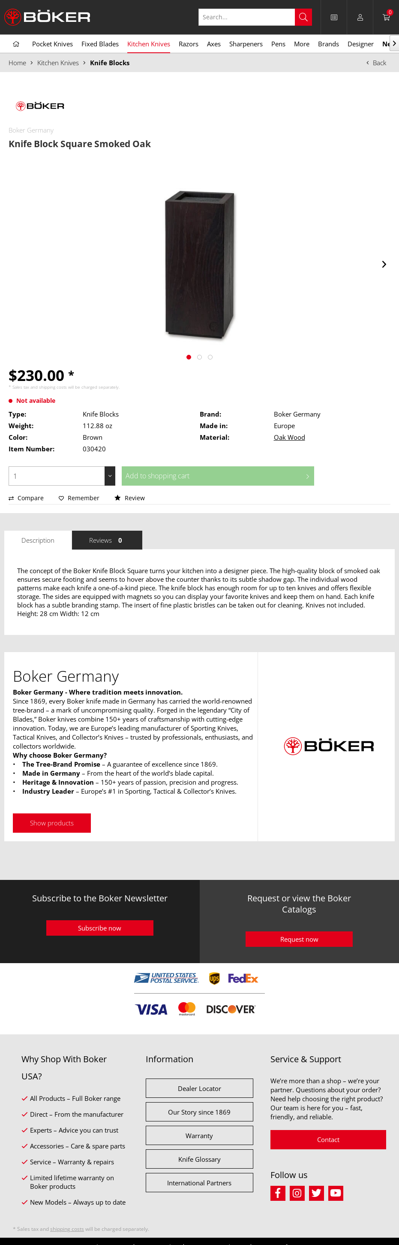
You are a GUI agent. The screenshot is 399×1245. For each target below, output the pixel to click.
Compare (26, 498)
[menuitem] (334, 17)
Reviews (107, 540)
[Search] (303, 17)
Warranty (199, 1135)
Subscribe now (99, 928)
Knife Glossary (199, 1159)
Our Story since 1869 (199, 1112)
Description (37, 540)
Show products (52, 823)
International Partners (199, 1183)
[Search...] (255, 17)
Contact (328, 1139)
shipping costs (53, 387)
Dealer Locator (199, 1088)
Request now (299, 939)
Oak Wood (289, 437)
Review (129, 498)
